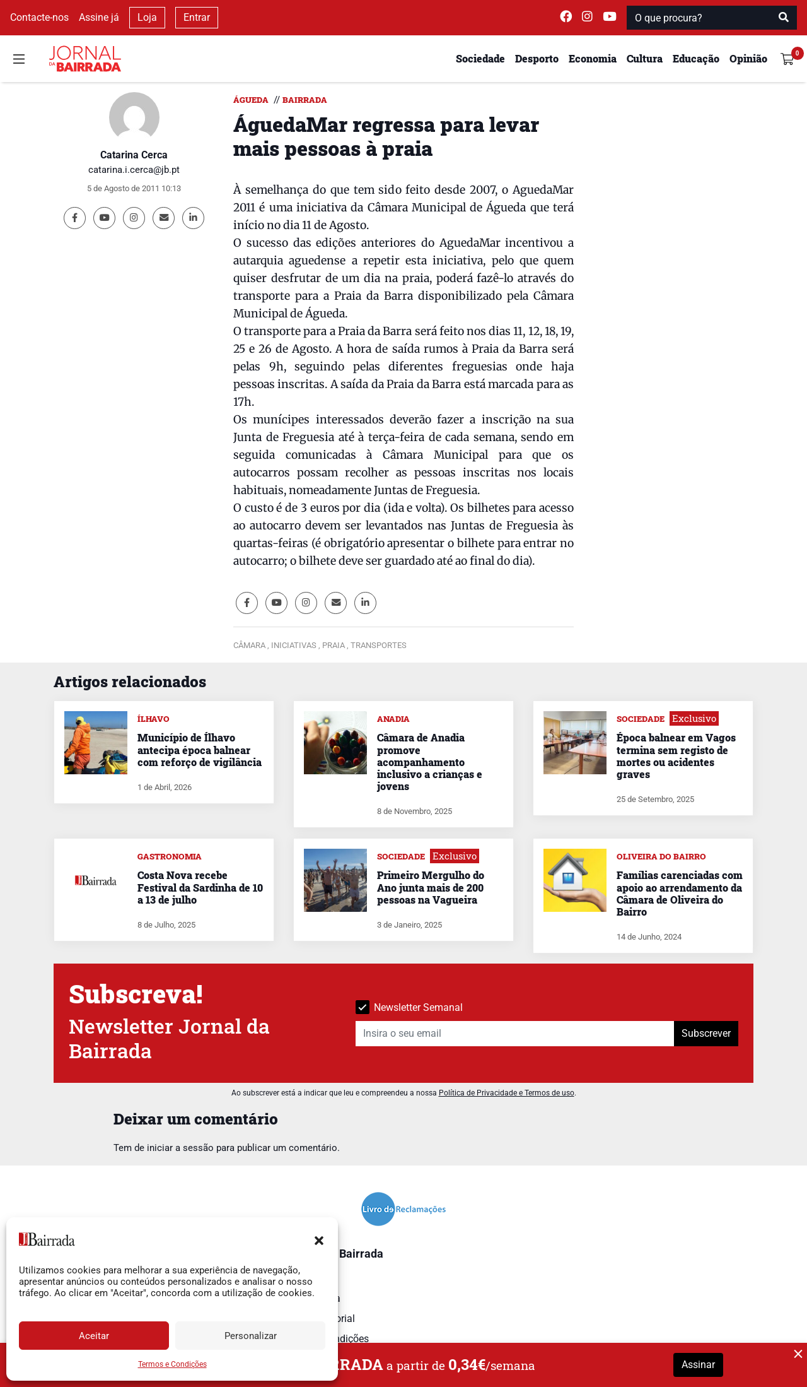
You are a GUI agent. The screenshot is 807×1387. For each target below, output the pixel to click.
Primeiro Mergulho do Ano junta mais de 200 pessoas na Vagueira (430, 887)
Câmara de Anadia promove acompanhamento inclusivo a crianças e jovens (429, 762)
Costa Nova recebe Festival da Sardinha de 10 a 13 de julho (200, 887)
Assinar (698, 1365)
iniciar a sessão (180, 1148)
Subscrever (706, 1033)
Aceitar (94, 1336)
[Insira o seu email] (515, 1033)
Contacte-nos (39, 17)
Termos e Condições (172, 1364)
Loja (147, 17)
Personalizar (250, 1336)
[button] (319, 1239)
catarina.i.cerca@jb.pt (134, 169)
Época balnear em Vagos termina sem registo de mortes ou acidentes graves (676, 756)
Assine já (99, 17)
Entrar (196, 17)
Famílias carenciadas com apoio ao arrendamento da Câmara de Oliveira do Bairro (680, 893)
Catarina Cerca (134, 155)
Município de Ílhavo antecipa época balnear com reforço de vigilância (199, 749)
